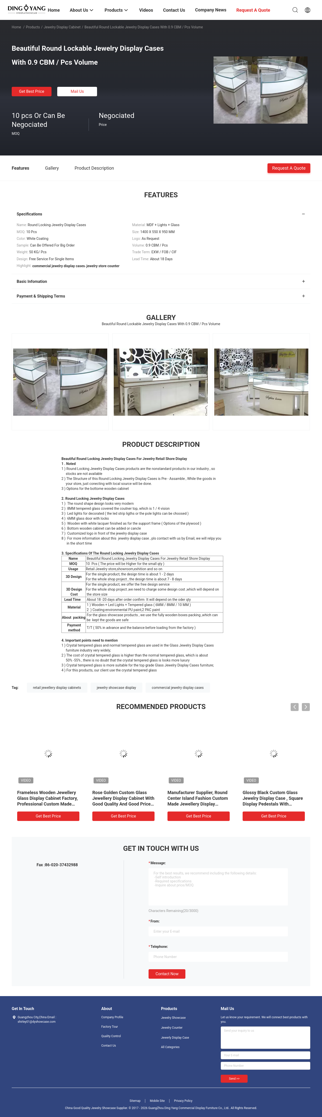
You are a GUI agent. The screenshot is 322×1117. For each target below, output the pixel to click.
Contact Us (108, 1045)
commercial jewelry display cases (178, 688)
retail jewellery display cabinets (57, 688)
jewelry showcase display (116, 688)
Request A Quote (289, 167)
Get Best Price (31, 91)
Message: (158, 863)
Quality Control (111, 1036)
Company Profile (112, 1017)
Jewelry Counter (171, 1027)
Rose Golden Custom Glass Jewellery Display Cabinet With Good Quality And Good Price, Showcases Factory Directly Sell (123, 804)
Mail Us (77, 91)
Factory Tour (109, 1026)
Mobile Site (157, 1101)
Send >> (234, 1078)
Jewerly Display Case (175, 1037)
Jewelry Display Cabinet (62, 27)
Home (16, 27)
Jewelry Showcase (173, 1017)
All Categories (170, 1047)
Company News (210, 9)
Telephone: (159, 947)
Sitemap (135, 1101)
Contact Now (167, 973)
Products (33, 27)
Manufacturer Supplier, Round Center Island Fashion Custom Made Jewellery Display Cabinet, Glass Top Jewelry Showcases (197, 804)
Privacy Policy (183, 1101)
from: (155, 921)
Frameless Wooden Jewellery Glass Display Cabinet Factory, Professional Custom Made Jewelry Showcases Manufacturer (47, 804)
